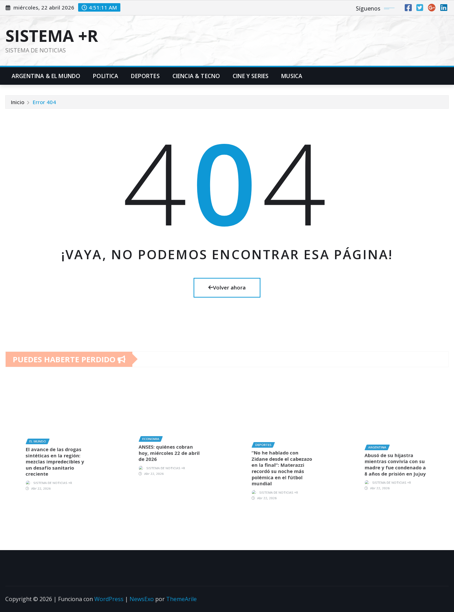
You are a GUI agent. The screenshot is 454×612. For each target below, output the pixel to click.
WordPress (109, 599)
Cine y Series (251, 76)
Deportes (145, 76)
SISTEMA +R (51, 35)
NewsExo (142, 599)
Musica (291, 76)
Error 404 (44, 102)
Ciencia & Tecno (196, 76)
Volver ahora (227, 287)
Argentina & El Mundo (46, 76)
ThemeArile (181, 599)
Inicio (17, 102)
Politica (105, 76)
